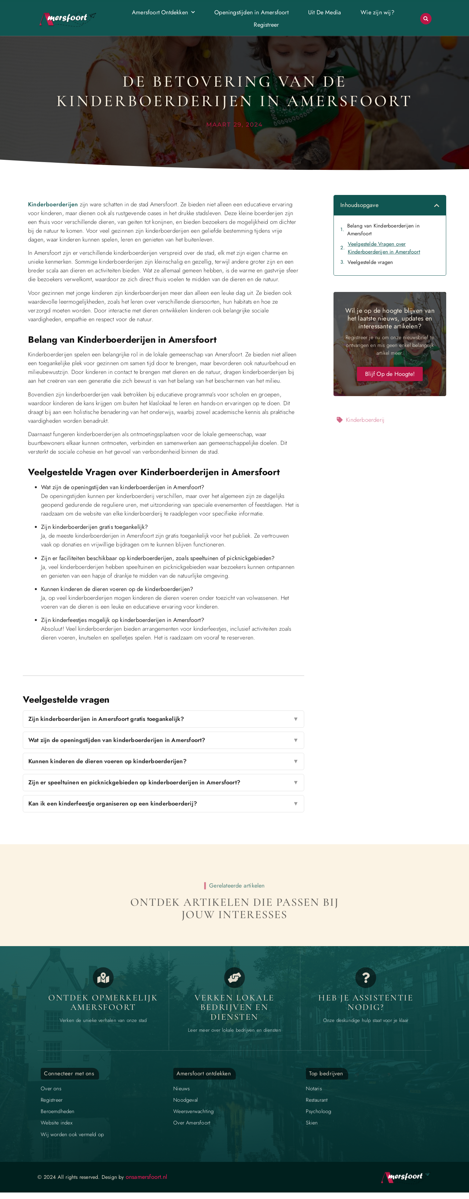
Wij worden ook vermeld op (72, 1134)
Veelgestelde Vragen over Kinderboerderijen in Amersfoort (384, 247)
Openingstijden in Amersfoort (251, 12)
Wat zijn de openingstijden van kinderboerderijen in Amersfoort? (163, 740)
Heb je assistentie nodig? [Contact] (365, 1002)
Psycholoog (318, 1111)
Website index (56, 1122)
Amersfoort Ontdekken (163, 12)
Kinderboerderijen (53, 204)
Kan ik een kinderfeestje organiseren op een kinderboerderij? (163, 803)
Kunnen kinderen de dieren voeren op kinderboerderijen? (163, 761)
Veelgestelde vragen (370, 262)
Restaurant (317, 1100)
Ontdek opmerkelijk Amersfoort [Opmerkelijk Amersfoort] (103, 1002)
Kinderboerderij (365, 420)
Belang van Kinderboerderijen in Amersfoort (383, 229)
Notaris (313, 1088)
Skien (312, 1122)
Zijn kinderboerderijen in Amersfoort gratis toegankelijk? (163, 719)
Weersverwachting (193, 1111)
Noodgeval (185, 1100)
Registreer (266, 25)
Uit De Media (324, 12)
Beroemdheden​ (57, 1111)
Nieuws (181, 1088)
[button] (426, 18)
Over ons (51, 1088)
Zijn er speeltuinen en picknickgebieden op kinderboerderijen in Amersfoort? (163, 782)
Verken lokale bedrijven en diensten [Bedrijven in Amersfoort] (234, 1007)
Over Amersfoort (191, 1122)
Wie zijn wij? (377, 12)
